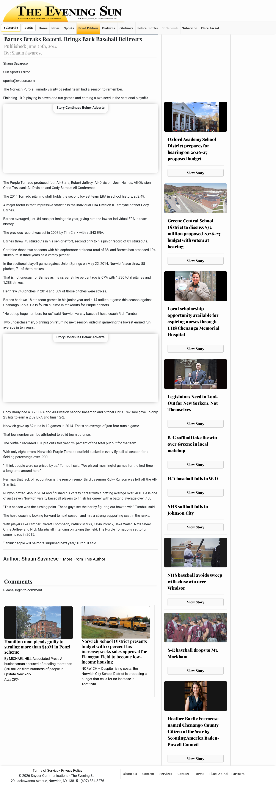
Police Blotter (147, 28)
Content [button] (148, 774)
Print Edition (88, 28)
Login (29, 27)
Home (43, 28)
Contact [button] (183, 774)
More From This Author (84, 559)
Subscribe (11, 27)
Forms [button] (199, 774)
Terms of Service (45, 770)
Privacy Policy (71, 770)
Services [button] (166, 774)
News (55, 28)
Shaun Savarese (41, 559)
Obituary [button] (126, 28)
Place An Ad (210, 28)
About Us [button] (130, 774)
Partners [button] (238, 774)
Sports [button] (69, 28)
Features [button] (108, 28)
